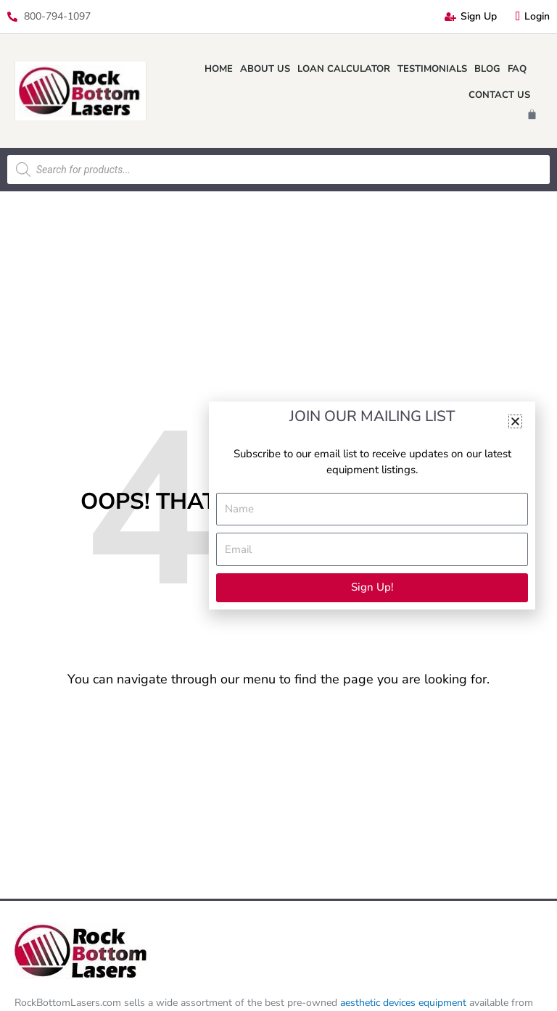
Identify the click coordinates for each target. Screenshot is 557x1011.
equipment (442, 1003)
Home (219, 68)
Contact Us (499, 94)
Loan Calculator (343, 68)
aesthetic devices (379, 1003)
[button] (515, 421)
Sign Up (471, 16)
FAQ (517, 68)
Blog (487, 68)
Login (532, 16)
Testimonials (432, 68)
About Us (265, 68)
